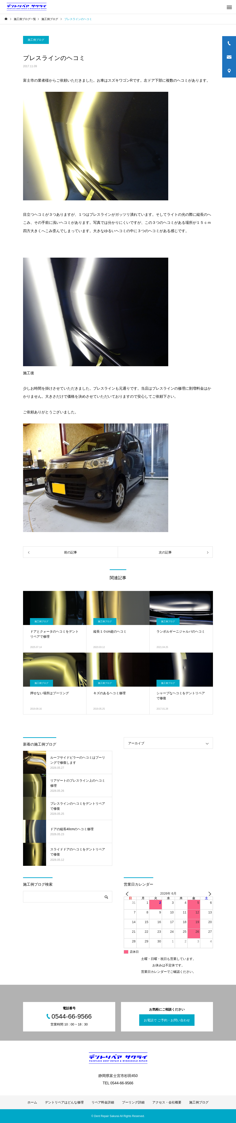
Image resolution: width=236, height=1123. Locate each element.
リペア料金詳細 (102, 1102)
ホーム (32, 1102)
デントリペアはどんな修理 (64, 1102)
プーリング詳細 (133, 1102)
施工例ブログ (36, 39)
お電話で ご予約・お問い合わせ (167, 1020)
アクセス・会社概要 (166, 1102)
